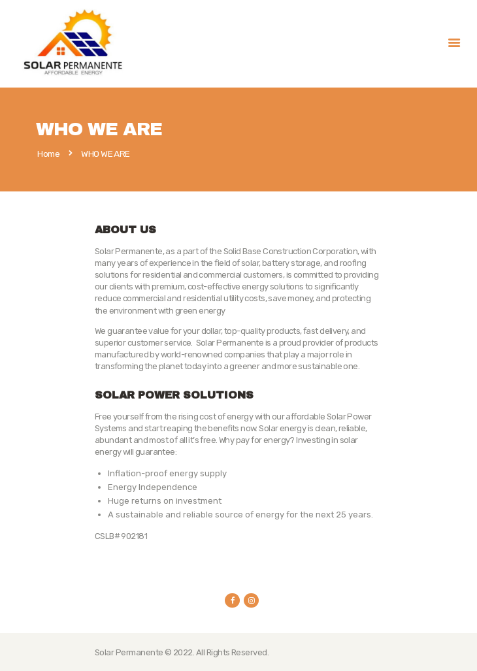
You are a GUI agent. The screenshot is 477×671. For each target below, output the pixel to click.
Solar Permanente (129, 652)
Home (48, 154)
